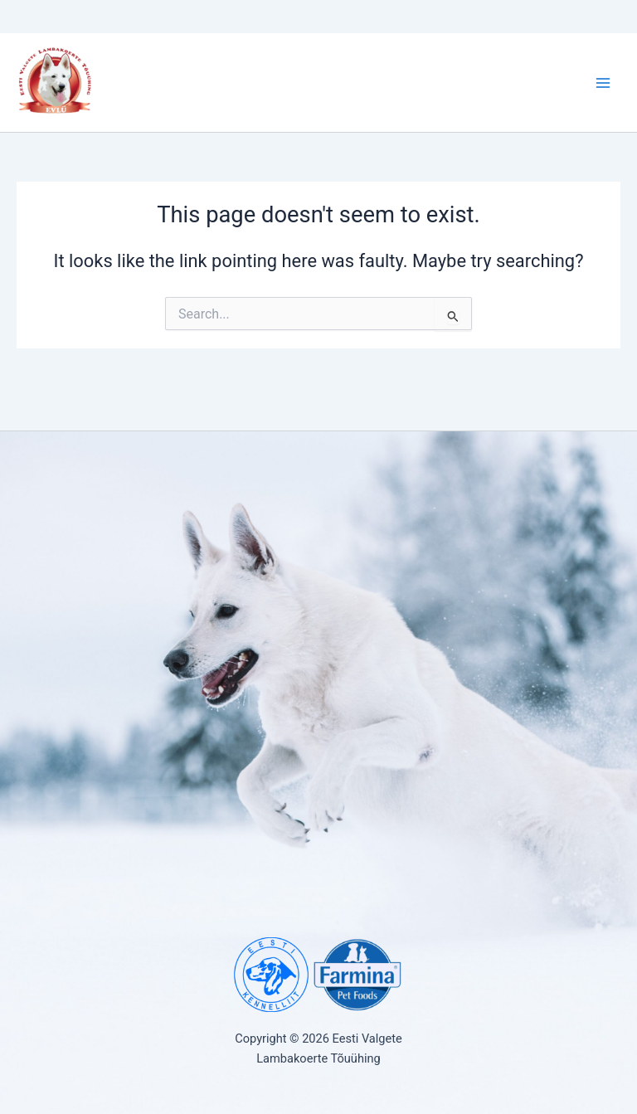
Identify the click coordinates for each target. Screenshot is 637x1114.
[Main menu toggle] (603, 83)
